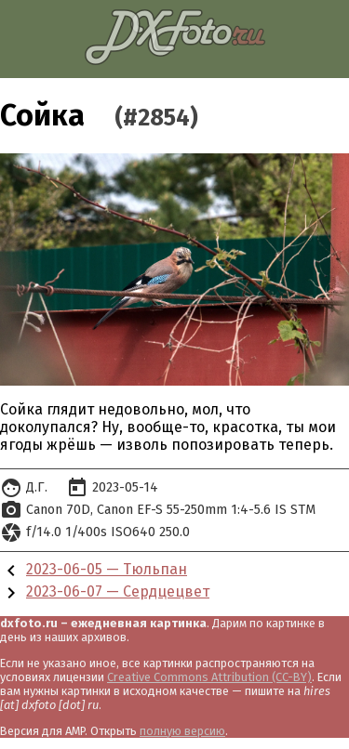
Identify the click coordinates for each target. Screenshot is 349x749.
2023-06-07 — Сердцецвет (117, 591)
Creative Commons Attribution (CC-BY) (209, 677)
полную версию (182, 731)
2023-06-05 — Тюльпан (106, 569)
